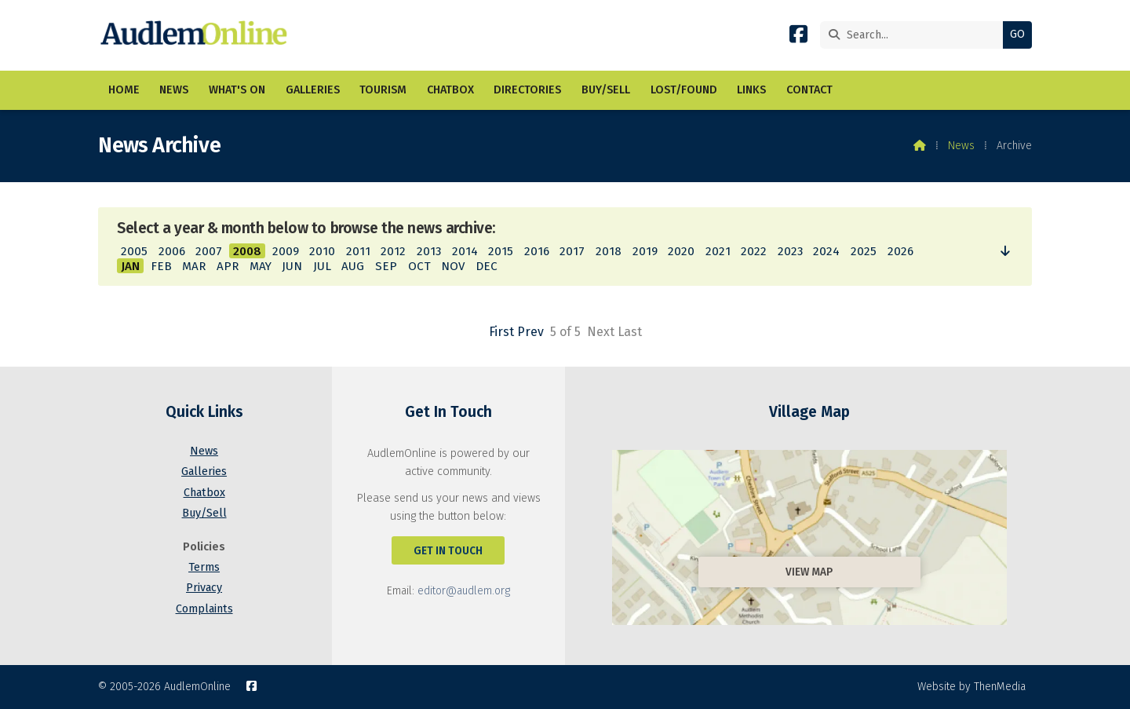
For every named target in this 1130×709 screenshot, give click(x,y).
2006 (172, 251)
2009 (285, 251)
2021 (718, 251)
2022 (754, 251)
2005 (134, 251)
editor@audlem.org (463, 591)
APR (228, 266)
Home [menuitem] (124, 90)
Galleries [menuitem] (313, 90)
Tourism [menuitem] (382, 90)
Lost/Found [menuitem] (684, 90)
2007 (208, 251)
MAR (194, 266)
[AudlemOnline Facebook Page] (798, 37)
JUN (292, 266)
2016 (536, 251)
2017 (572, 251)
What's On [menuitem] (237, 90)
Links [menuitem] (751, 90)
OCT (419, 266)
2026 (900, 251)
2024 (826, 251)
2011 (358, 251)
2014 (465, 251)
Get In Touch (448, 550)
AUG (352, 266)
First (501, 331)
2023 (790, 251)
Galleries (204, 471)
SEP (386, 266)
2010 (322, 251)
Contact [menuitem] (809, 90)
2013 (429, 251)
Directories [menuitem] (527, 90)
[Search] (915, 35)
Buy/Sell (204, 513)
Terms (204, 567)
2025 (864, 251)
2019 (645, 251)
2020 (681, 251)
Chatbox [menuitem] (450, 90)
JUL (322, 266)
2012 (393, 251)
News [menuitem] (173, 90)
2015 (500, 251)
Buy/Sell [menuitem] (605, 90)
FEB (161, 266)
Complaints (204, 609)
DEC (487, 266)
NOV (453, 266)
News (961, 145)
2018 (609, 251)
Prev (530, 331)
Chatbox (204, 492)
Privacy (204, 587)
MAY (261, 266)
